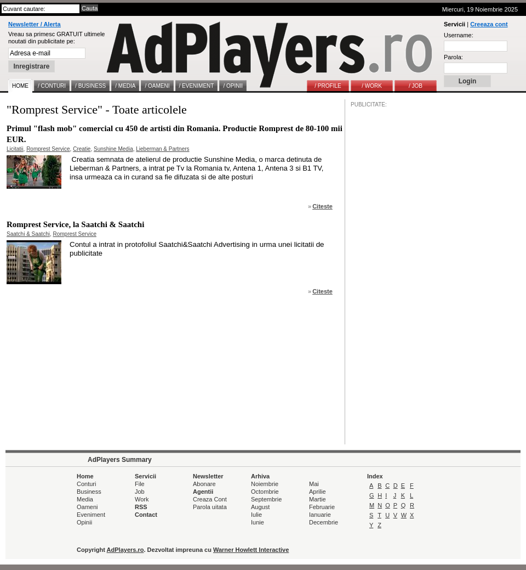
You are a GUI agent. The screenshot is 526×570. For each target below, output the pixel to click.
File (140, 484)
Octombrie (265, 491)
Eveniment (91, 514)
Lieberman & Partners (162, 149)
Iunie (257, 522)
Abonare (204, 484)
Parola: (453, 57)
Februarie (322, 507)
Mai (314, 484)
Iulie (256, 514)
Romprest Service (48, 149)
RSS (141, 507)
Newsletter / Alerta (34, 24)
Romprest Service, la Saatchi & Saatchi (75, 224)
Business (89, 491)
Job (140, 491)
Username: (458, 35)
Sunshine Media (113, 149)
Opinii (84, 522)
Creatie (81, 149)
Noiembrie (264, 484)
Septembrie (266, 499)
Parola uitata (210, 507)
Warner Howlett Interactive (251, 549)
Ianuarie (320, 514)
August (260, 507)
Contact (146, 514)
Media (85, 499)
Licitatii (15, 149)
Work (141, 499)
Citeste (322, 206)
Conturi (86, 484)
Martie (317, 499)
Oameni (87, 507)
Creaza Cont (210, 499)
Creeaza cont (488, 24)
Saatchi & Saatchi (28, 234)
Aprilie (317, 491)
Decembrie (323, 522)
